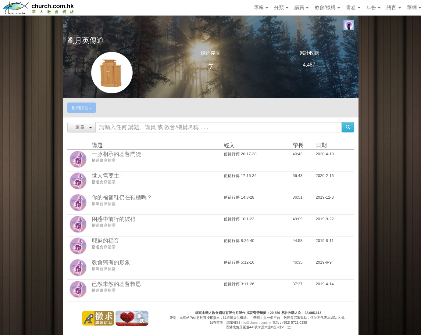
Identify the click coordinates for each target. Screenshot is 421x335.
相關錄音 (81, 107)
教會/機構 (327, 7)
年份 (373, 7)
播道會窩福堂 (104, 160)
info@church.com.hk (256, 322)
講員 (301, 7)
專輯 (261, 7)
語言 (394, 7)
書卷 (353, 7)
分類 (281, 7)
